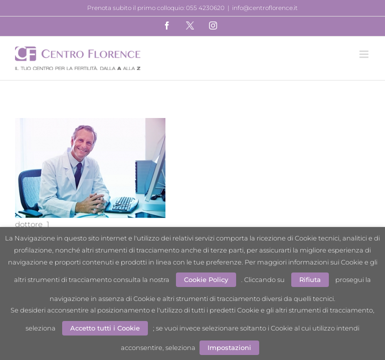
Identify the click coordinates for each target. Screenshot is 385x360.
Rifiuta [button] (310, 280)
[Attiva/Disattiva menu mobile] (364, 54)
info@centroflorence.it (265, 8)
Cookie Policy (206, 280)
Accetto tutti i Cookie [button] (105, 328)
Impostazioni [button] (229, 348)
